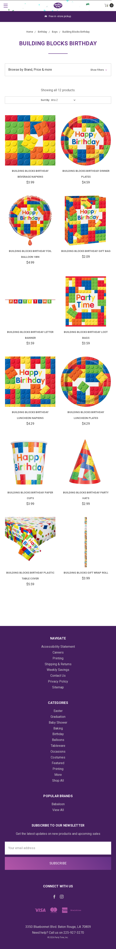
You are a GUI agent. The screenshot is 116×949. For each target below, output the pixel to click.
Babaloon (58, 804)
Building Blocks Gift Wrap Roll (86, 572)
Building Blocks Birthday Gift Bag (86, 251)
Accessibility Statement (58, 647)
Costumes (58, 757)
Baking (58, 728)
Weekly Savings (58, 670)
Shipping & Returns (58, 664)
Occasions (58, 751)
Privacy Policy (58, 681)
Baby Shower (58, 722)
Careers (58, 652)
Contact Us (58, 676)
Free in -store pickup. (58, 16)
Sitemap (58, 687)
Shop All (58, 780)
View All (58, 810)
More (58, 775)
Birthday (58, 734)
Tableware (58, 746)
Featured (58, 763)
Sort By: (45, 100)
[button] (58, 69)
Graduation (58, 717)
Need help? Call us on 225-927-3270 (58, 932)
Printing (58, 658)
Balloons (58, 740)
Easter (58, 711)
